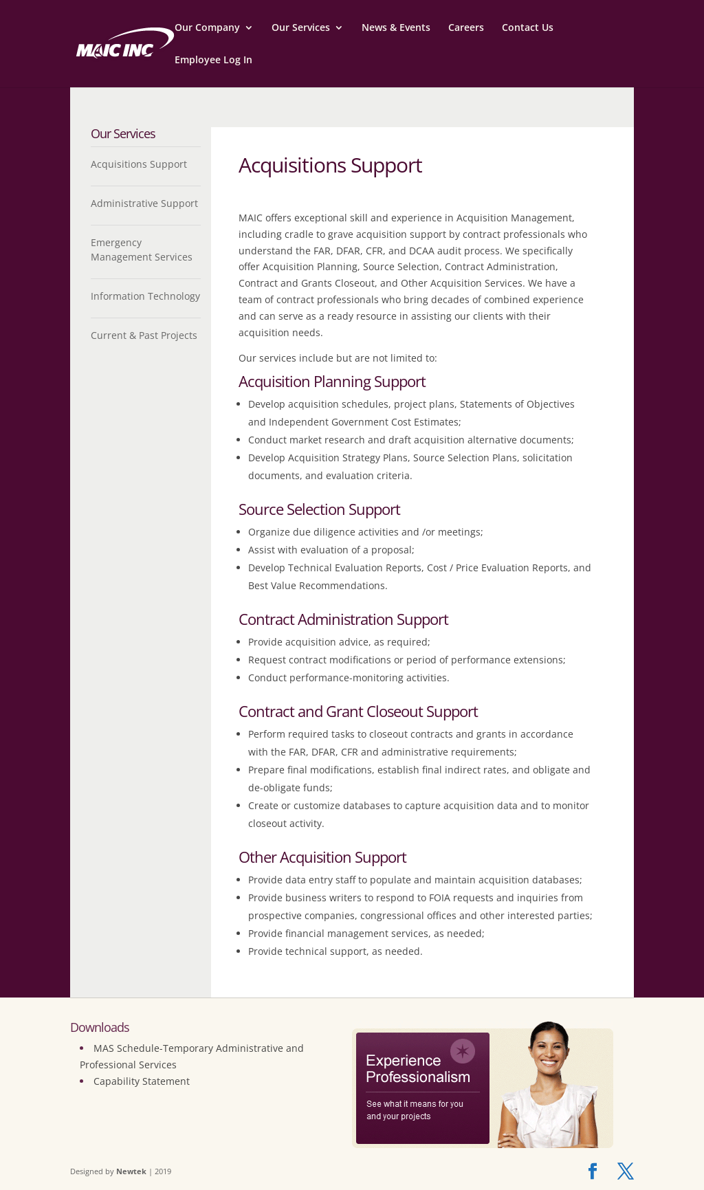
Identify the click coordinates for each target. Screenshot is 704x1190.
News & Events (396, 28)
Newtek (131, 1171)
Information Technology (145, 295)
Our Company (207, 28)
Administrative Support (144, 203)
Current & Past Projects (144, 335)
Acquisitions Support (139, 163)
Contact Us (527, 28)
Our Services (301, 28)
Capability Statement (142, 1081)
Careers (466, 28)
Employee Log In (213, 60)
